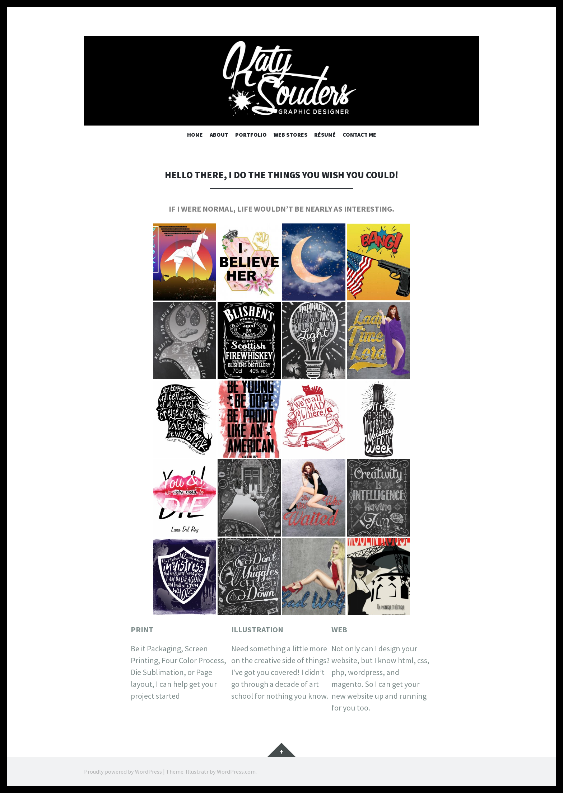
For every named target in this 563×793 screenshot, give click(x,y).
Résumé (325, 134)
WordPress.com (236, 771)
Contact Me (359, 134)
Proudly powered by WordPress (123, 771)
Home (195, 134)
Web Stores (290, 134)
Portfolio (251, 134)
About (219, 134)
